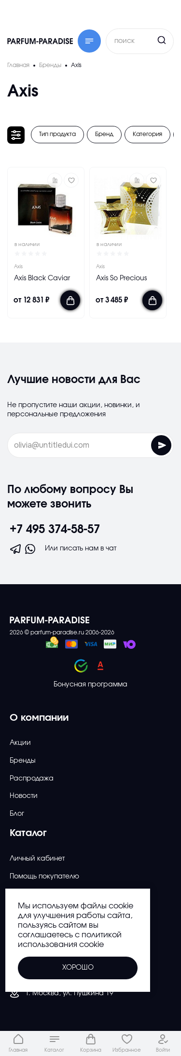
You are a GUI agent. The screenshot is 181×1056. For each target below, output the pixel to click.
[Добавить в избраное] (71, 180)
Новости (24, 796)
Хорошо (78, 967)
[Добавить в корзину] (70, 300)
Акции (20, 743)
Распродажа (32, 778)
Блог (17, 813)
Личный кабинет (37, 858)
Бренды (23, 760)
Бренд (104, 134)
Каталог (28, 833)
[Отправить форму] (161, 445)
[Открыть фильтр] (16, 135)
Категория (147, 134)
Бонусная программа (90, 684)
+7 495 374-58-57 (55, 529)
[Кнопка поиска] (143, 40)
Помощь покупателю (44, 876)
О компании (39, 718)
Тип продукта (57, 134)
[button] (54, 180)
